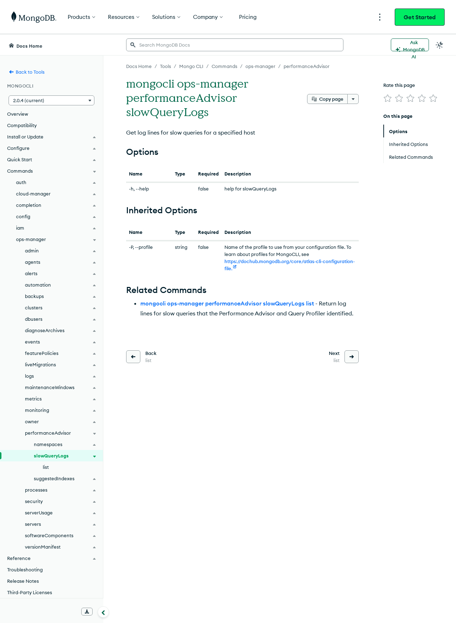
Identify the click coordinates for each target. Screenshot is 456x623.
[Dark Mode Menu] (440, 45)
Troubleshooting (25, 569)
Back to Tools (27, 72)
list (46, 467)
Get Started (420, 17)
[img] (387, 98)
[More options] (353, 99)
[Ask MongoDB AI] (410, 44)
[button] (51, 100)
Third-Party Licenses (29, 592)
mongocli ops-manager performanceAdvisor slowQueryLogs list (227, 303)
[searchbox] (234, 44)
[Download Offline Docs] (87, 612)
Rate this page (399, 85)
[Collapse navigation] (103, 612)
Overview (17, 114)
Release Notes (23, 581)
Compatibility (22, 125)
